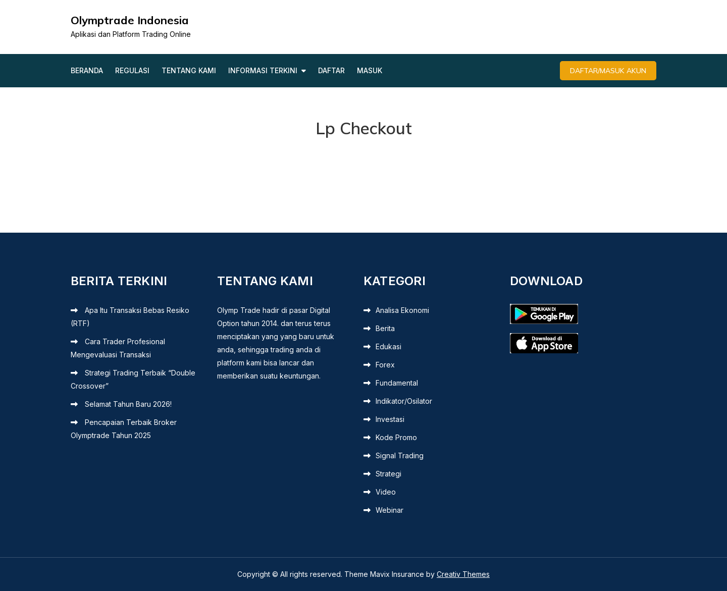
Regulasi (132, 70)
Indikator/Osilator (404, 401)
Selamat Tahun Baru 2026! (128, 404)
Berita (385, 328)
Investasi (390, 419)
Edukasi (388, 346)
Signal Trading (400, 455)
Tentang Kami (189, 70)
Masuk (369, 70)
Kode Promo (396, 437)
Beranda (87, 70)
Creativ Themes (463, 574)
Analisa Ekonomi (402, 310)
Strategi (388, 473)
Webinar (389, 510)
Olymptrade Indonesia (130, 20)
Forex (385, 364)
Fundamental (397, 383)
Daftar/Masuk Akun (608, 70)
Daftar (331, 70)
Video (386, 492)
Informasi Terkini (262, 70)
